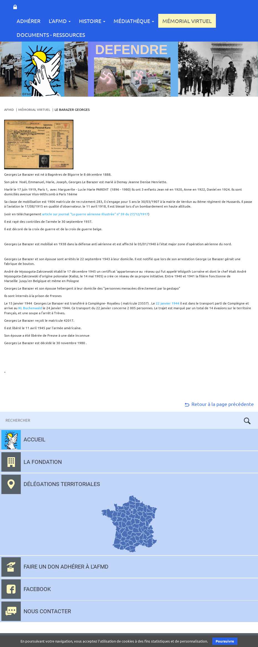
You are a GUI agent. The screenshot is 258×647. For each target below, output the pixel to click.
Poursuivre (225, 641)
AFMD (9, 109)
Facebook (37, 589)
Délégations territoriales (62, 484)
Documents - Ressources (51, 34)
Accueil (34, 439)
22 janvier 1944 (168, 303)
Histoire (92, 20)
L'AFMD (60, 20)
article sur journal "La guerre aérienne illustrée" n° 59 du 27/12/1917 (95, 214)
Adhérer (28, 20)
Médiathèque (134, 20)
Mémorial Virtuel (187, 20)
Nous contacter (47, 611)
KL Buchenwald (30, 308)
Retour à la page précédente (219, 404)
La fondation (43, 462)
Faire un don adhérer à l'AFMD (66, 566)
